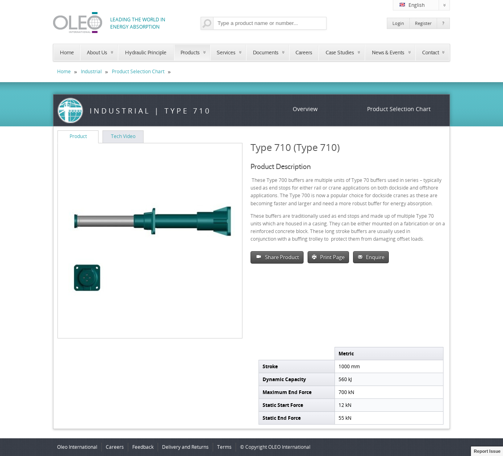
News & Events (388, 52)
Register (423, 23)
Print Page (328, 257)
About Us (97, 52)
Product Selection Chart (138, 71)
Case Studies (340, 52)
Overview (305, 109)
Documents (265, 52)
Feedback (143, 447)
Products (190, 52)
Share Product (277, 257)
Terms (224, 447)
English (424, 5)
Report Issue (487, 451)
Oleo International (77, 447)
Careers (304, 52)
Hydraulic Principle (145, 52)
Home (67, 52)
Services (226, 52)
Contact (430, 52)
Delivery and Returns (185, 447)
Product (78, 136)
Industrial (91, 71)
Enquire (370, 257)
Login (398, 23)
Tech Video (123, 136)
